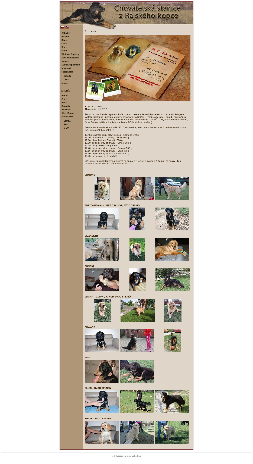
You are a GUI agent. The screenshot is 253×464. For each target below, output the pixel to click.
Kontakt (65, 83)
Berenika (65, 106)
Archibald (66, 109)
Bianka (64, 95)
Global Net (137, 456)
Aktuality (65, 33)
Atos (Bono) (67, 113)
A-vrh (64, 99)
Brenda (65, 36)
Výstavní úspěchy (70, 54)
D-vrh (64, 47)
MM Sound (127, 456)
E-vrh (64, 50)
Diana (64, 40)
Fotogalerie (67, 72)
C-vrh (64, 43)
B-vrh (64, 102)
